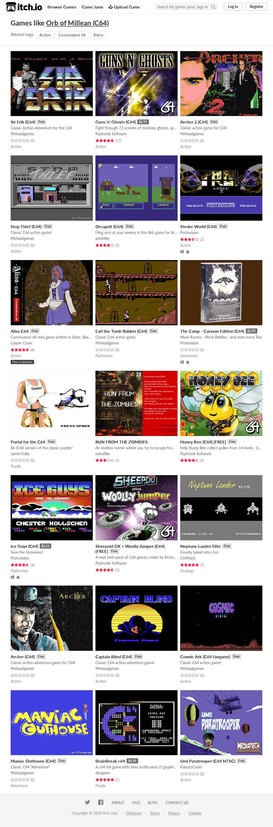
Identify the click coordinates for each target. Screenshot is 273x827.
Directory (134, 813)
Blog (153, 802)
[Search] (213, 7)
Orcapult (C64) (109, 226)
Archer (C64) (23, 656)
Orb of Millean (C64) (77, 23)
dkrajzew (102, 773)
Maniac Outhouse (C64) (33, 760)
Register (256, 6)
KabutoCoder (191, 767)
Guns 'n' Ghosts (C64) (115, 121)
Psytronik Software (111, 133)
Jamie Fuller (20, 453)
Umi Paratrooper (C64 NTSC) (207, 760)
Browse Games (61, 6)
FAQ (136, 802)
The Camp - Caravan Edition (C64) (212, 331)
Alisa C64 (20, 331)
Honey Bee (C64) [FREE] (203, 441)
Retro (98, 35)
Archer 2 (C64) (194, 121)
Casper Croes (21, 343)
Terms (155, 813)
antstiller (102, 238)
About (117, 802)
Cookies (194, 813)
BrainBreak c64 (110, 760)
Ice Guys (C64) (24, 546)
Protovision (189, 232)
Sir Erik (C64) (23, 121)
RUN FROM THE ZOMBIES (121, 441)
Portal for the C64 (28, 441)
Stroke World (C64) (198, 226)
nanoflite (102, 453)
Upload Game (124, 6)
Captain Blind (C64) (113, 656)
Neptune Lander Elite (200, 546)
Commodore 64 (72, 35)
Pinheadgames (22, 133)
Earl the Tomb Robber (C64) (121, 331)
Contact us (177, 802)
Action (45, 35)
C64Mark (187, 558)
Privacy (174, 813)
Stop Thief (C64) (26, 226)
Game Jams (92, 6)
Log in (233, 6)
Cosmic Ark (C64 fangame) (205, 656)
